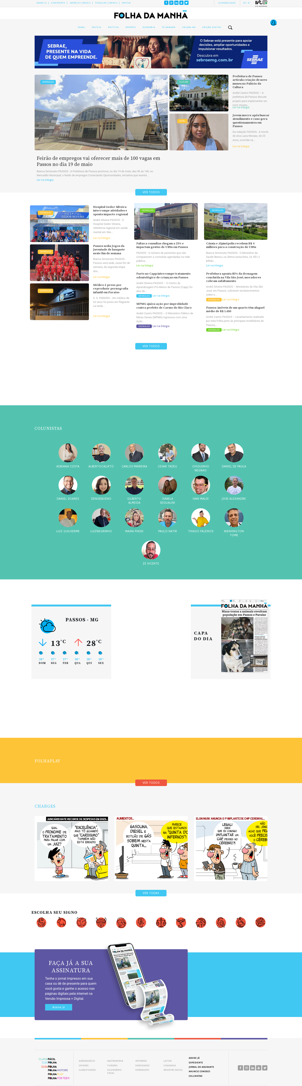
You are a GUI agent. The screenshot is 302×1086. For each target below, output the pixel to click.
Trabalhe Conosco (106, 3)
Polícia (96, 27)
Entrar (126, 3)
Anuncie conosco (80, 3)
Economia (149, 27)
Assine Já (41, 3)
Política (113, 27)
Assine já (58, 1007)
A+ (245, 2)
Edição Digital (211, 27)
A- (249, 2)
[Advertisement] (151, 387)
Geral (81, 27)
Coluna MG (189, 27)
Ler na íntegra (45, 179)
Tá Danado (169, 27)
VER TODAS (151, 893)
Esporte (131, 27)
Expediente (58, 3)
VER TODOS (151, 192)
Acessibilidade (227, 3)
